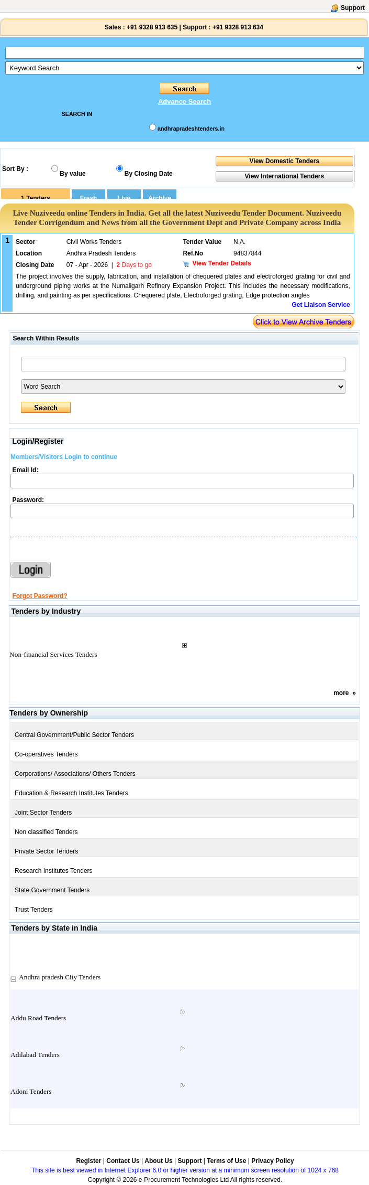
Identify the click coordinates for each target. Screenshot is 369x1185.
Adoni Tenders (30, 1091)
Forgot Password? (39, 596)
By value (72, 173)
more (341, 693)
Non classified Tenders (46, 832)
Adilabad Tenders (35, 1055)
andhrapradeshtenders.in (191, 128)
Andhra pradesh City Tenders (59, 977)
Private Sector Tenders (46, 851)
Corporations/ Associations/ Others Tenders (75, 773)
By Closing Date (149, 173)
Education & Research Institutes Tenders (71, 793)
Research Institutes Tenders (54, 870)
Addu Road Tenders (38, 1018)
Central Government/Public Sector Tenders (74, 735)
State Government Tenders (52, 890)
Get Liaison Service (321, 304)
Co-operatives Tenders (46, 754)
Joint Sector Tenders (43, 812)
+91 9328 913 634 (238, 27)
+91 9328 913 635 (151, 27)
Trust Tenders (34, 909)
